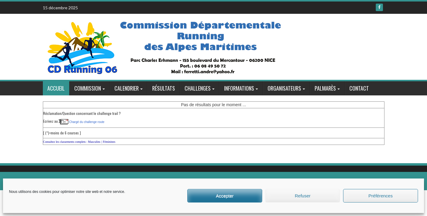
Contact (359, 88)
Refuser (303, 195)
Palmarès (325, 88)
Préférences (381, 195)
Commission (87, 88)
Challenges (198, 88)
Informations (239, 88)
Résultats (163, 88)
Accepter (224, 195)
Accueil (56, 88)
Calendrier (126, 88)
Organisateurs (284, 88)
